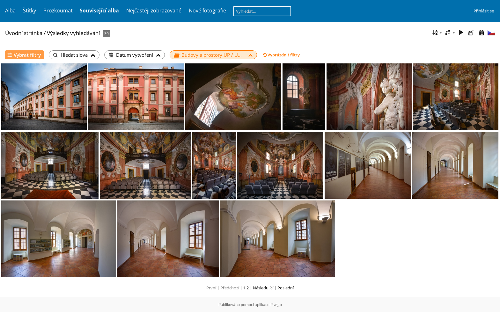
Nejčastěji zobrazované (153, 10)
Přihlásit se (484, 11)
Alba (10, 10)
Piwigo (276, 304)
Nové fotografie (207, 10)
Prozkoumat (58, 10)
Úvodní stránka (23, 33)
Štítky (29, 10)
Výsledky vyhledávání (73, 33)
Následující (263, 288)
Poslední (285, 288)
